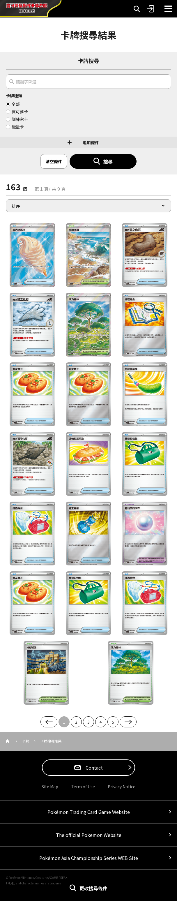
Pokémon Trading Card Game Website (88, 811)
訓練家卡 (20, 119)
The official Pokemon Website (88, 834)
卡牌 (25, 740)
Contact (93, 767)
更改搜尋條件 (93, 888)
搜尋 (108, 161)
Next (128, 722)
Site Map (50, 786)
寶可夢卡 (20, 111)
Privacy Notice (121, 786)
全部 (16, 104)
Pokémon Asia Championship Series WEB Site (88, 857)
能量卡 (18, 127)
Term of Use (83, 786)
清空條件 (54, 161)
